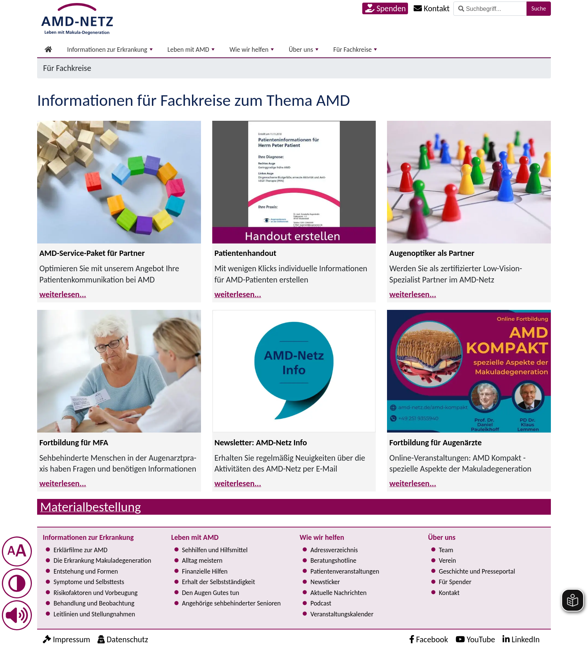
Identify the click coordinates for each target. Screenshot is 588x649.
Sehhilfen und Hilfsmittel (215, 550)
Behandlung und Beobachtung (94, 603)
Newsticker (325, 582)
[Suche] (490, 9)
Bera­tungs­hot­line (333, 560)
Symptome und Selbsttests (89, 582)
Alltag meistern (202, 560)
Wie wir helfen (252, 49)
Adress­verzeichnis (334, 550)
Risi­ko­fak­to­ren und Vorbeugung (96, 593)
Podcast (321, 603)
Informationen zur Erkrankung (110, 49)
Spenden (385, 8)
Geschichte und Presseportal (477, 571)
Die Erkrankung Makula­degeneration (102, 560)
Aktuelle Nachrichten (338, 593)
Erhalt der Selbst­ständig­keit (218, 582)
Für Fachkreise (355, 49)
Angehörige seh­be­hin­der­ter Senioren (231, 603)
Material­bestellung (90, 507)
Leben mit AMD (191, 49)
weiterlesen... (62, 294)
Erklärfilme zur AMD (81, 550)
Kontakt (449, 593)
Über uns (303, 49)
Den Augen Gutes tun (210, 593)
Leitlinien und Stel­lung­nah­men (94, 614)
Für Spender (455, 582)
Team (446, 550)
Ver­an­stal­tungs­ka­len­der (342, 614)
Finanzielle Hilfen (205, 571)
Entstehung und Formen (86, 571)
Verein (447, 560)
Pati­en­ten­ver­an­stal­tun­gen (344, 571)
